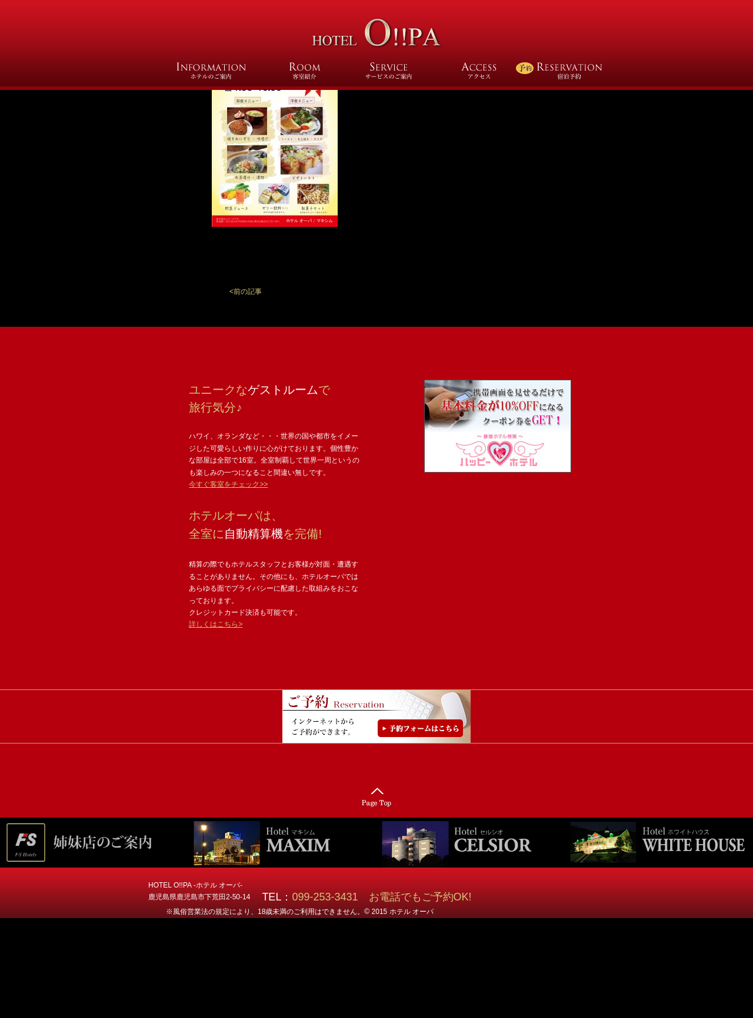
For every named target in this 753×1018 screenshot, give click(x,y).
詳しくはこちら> (215, 624)
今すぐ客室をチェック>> (228, 484)
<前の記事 (245, 291)
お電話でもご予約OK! (420, 897)
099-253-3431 (330, 897)
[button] (245, 291)
